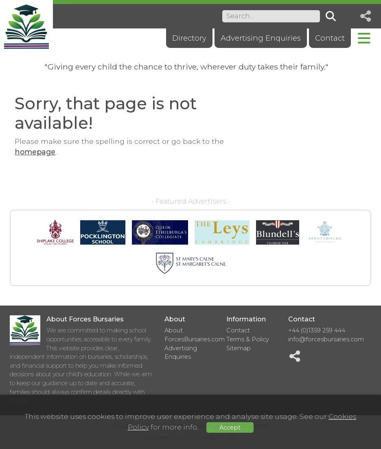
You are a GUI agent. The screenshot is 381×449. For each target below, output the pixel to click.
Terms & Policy (247, 339)
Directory (189, 38)
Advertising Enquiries (261, 38)
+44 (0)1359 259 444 (316, 330)
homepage (35, 151)
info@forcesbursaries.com (326, 339)
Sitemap (238, 348)
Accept (230, 427)
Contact (330, 38)
